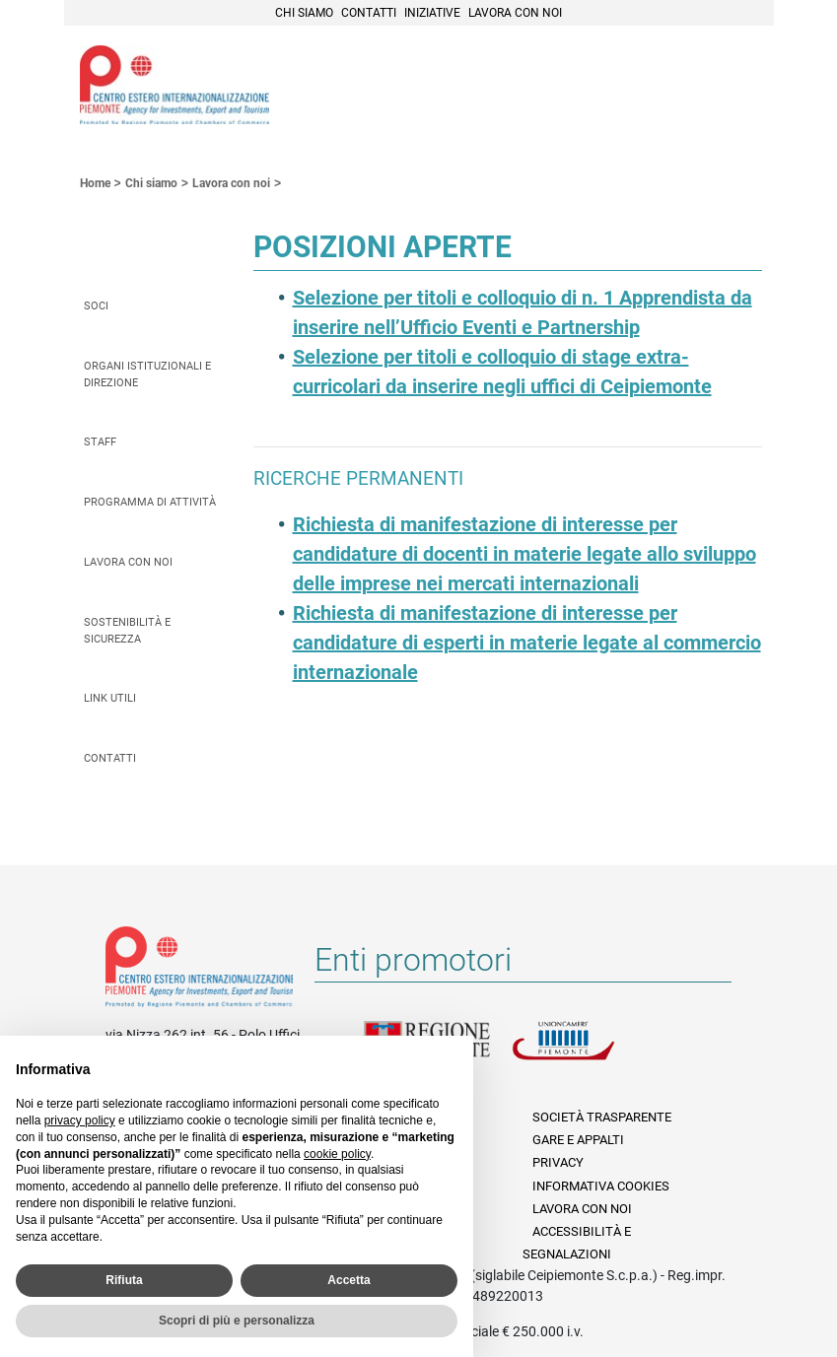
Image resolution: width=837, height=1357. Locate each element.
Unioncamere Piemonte (586, 1052)
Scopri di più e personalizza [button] (236, 1320)
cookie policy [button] (337, 1154)
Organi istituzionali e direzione (147, 374)
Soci (96, 306)
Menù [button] (734, 82)
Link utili (110, 698)
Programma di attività (150, 502)
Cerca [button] (691, 82)
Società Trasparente (601, 1117)
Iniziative (432, 13)
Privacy (558, 1162)
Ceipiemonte (174, 84)
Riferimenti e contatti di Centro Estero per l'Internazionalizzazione (199, 970)
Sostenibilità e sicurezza (127, 630)
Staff (100, 442)
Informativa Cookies (600, 1186)
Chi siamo (304, 13)
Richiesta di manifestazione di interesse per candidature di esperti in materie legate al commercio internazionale (527, 642)
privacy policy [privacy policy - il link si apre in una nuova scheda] (79, 1120)
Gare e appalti (578, 1139)
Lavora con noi (515, 13)
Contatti (368, 13)
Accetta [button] (348, 1280)
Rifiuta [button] (123, 1280)
